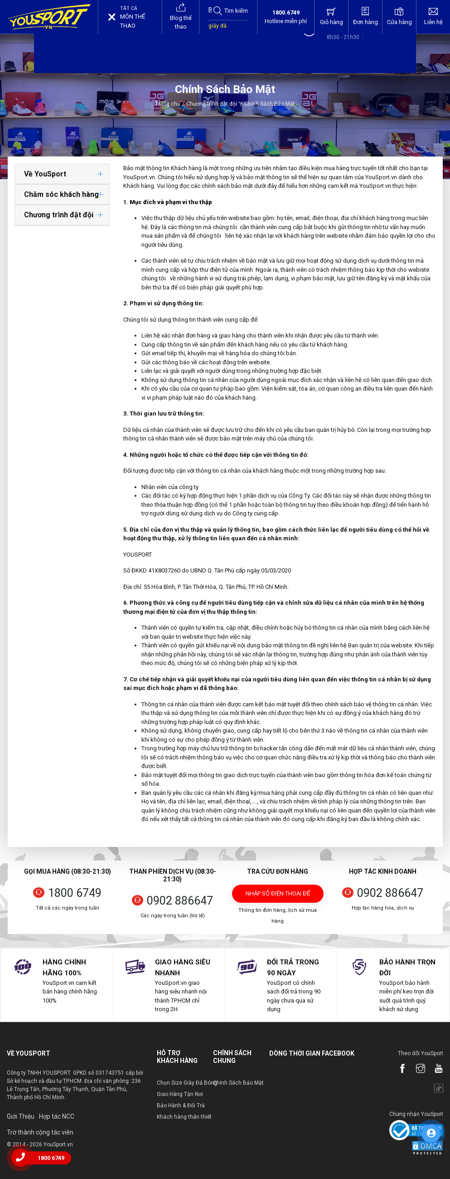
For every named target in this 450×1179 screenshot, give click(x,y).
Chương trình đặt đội (214, 104)
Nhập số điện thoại (278, 896)
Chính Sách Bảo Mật (238, 1083)
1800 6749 (75, 893)
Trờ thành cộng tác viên (40, 1132)
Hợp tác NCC (56, 1116)
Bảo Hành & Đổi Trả (181, 1105)
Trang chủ (167, 104)
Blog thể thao (181, 16)
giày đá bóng (217, 30)
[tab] (62, 174)
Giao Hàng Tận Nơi (180, 1094)
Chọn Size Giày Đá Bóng (187, 1083)
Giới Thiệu (20, 1116)
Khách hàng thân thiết (184, 1117)
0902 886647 (180, 900)
